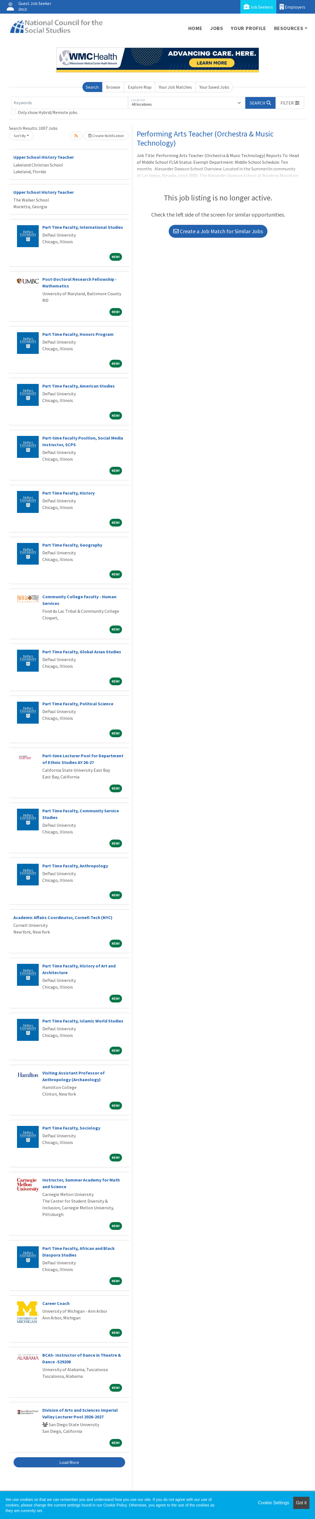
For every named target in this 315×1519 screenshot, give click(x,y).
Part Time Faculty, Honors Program (78, 334)
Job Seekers (258, 6)
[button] (290, 103)
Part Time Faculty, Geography (72, 545)
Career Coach (56, 1303)
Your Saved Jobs (214, 87)
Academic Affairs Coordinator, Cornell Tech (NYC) (63, 917)
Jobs (216, 28)
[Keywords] (69, 103)
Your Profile (248, 28)
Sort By (20, 135)
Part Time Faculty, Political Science (77, 703)
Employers (292, 6)
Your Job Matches (175, 87)
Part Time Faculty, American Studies (78, 386)
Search (92, 87)
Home (195, 28)
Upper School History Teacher (43, 157)
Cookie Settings (273, 1502)
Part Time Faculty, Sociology (71, 1128)
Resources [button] (288, 28)
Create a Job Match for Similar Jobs (218, 231)
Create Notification (106, 135)
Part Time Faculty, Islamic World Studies (82, 1021)
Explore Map (140, 87)
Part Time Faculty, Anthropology (75, 865)
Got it (301, 1502)
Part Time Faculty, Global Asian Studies (81, 651)
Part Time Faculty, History (68, 493)
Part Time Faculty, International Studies (82, 227)
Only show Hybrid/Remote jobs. (48, 112)
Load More (69, 1462)
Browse (113, 87)
